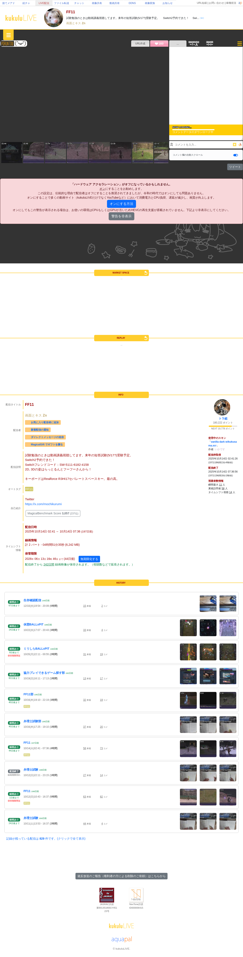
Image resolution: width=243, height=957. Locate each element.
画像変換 (150, 3)
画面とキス (74, 23)
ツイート (235, 167)
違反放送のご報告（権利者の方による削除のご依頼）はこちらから (121, 876)
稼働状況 (231, 2)
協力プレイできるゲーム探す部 (44, 672)
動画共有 (115, 3)
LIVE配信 (44, 3)
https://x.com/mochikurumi (43, 504)
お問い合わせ (216, 2)
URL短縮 (202, 2)
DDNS (132, 3)
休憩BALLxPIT (34, 624)
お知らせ (167, 3)
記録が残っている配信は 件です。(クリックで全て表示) (45, 838)
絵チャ (26, 3)
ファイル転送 (61, 3)
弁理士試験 (31, 769)
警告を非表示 (121, 216)
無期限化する (89, 559)
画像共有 (97, 3)
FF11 (29, 489)
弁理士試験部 (32, 721)
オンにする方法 (121, 204)
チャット (79, 3)
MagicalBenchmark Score (53, 513)
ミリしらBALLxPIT (36, 648)
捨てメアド (8, 3)
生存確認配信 (32, 600)
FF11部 (28, 694)
